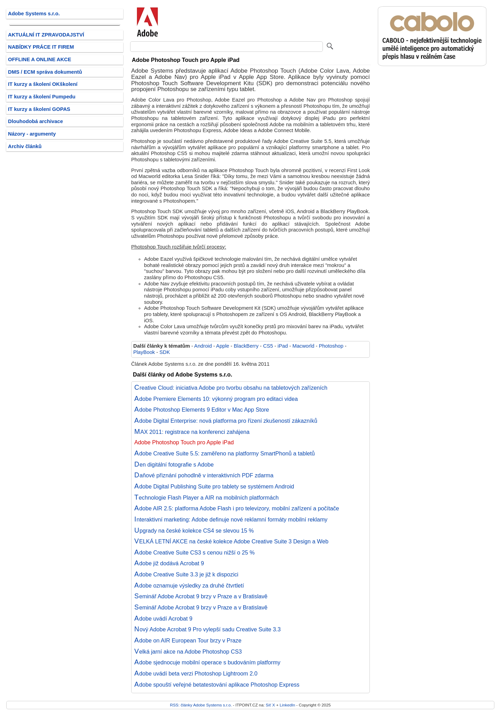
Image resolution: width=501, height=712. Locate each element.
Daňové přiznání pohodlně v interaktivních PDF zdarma (203, 475)
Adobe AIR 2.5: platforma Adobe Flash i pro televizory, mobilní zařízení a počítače (236, 508)
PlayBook (144, 352)
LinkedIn (287, 705)
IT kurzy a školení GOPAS (39, 109)
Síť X (270, 705)
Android (203, 346)
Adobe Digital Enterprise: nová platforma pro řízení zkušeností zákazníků (225, 421)
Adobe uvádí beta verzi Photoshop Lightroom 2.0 (195, 673)
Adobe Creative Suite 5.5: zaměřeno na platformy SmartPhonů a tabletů (224, 453)
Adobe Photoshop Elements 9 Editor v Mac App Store (201, 409)
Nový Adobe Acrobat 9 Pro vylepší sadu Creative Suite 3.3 (207, 629)
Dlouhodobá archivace (35, 121)
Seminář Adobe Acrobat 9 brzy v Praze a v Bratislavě (201, 596)
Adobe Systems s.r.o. (34, 13)
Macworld (303, 346)
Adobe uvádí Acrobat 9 (163, 618)
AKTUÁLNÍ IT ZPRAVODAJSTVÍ (46, 35)
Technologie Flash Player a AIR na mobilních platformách (206, 497)
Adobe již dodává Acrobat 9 (169, 563)
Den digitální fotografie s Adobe (174, 464)
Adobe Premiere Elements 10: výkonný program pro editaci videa (216, 399)
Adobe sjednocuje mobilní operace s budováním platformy (207, 662)
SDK (164, 352)
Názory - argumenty (32, 134)
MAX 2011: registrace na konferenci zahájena (191, 432)
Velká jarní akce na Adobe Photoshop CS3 (188, 651)
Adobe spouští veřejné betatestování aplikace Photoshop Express (217, 684)
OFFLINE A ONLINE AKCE (39, 59)
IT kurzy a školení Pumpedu (41, 96)
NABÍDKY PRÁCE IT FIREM (41, 47)
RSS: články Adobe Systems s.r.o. (201, 705)
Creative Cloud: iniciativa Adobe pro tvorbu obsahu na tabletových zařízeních (230, 388)
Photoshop (331, 346)
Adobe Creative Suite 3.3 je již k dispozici (186, 574)
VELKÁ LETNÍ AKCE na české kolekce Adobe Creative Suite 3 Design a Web (231, 541)
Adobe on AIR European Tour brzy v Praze (187, 640)
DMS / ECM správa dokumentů (45, 72)
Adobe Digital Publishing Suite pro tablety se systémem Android (214, 486)
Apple (222, 346)
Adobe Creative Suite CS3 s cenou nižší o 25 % (194, 552)
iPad (283, 346)
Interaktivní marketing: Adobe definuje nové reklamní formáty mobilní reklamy (230, 519)
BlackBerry (246, 346)
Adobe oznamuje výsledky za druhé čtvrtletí (189, 585)
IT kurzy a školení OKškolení (43, 84)
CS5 (268, 346)
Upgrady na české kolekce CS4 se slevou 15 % (194, 530)
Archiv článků (25, 146)
